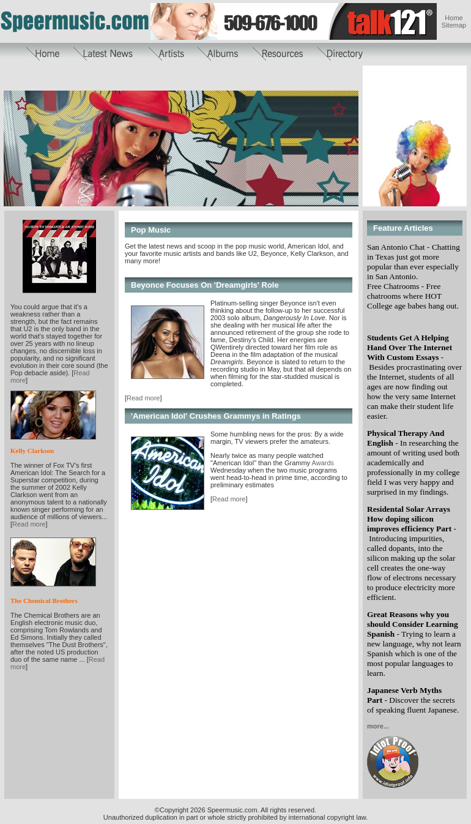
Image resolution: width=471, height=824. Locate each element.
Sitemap (454, 25)
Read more (28, 524)
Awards (322, 462)
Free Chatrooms (393, 286)
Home (453, 17)
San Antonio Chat (396, 247)
